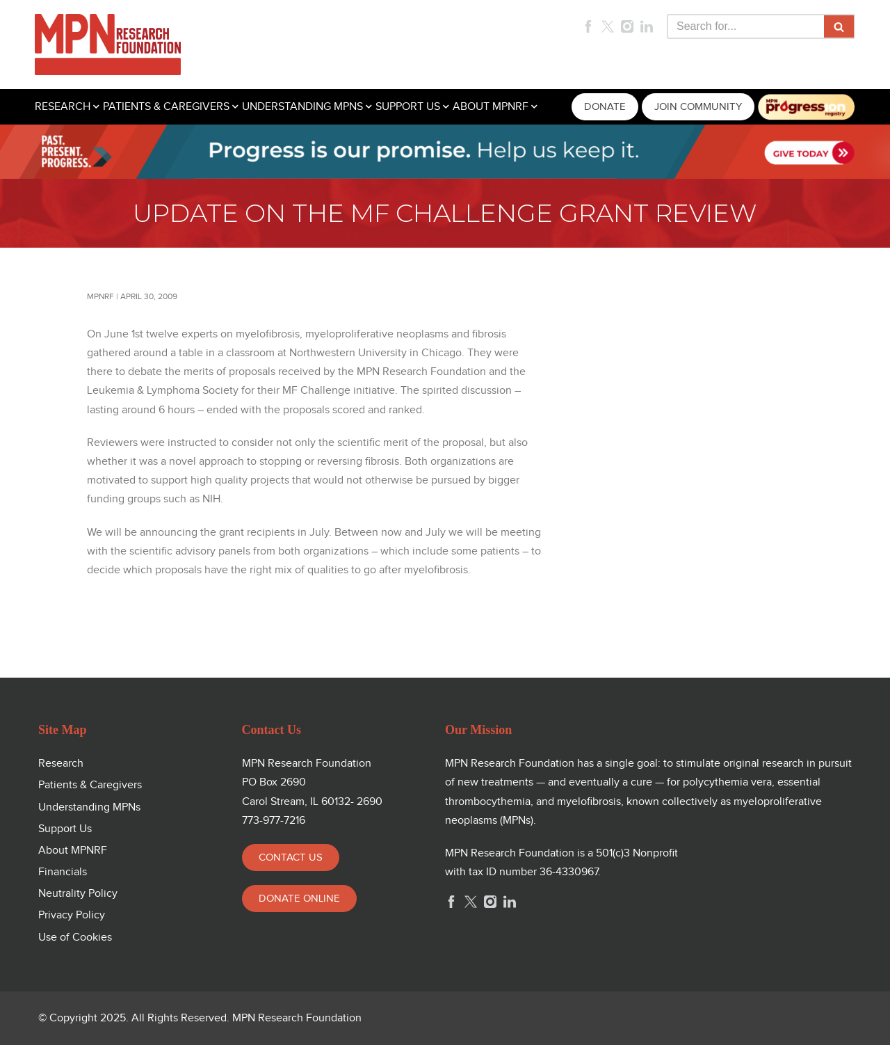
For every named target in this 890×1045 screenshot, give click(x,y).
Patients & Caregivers (90, 785)
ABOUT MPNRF (490, 106)
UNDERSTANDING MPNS (302, 106)
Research (60, 763)
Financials (62, 872)
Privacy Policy (71, 915)
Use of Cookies (75, 937)
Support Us (65, 829)
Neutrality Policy (78, 893)
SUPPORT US (407, 106)
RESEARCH (62, 106)
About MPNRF (72, 850)
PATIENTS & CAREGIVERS (166, 106)
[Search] (745, 26)
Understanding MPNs (89, 807)
